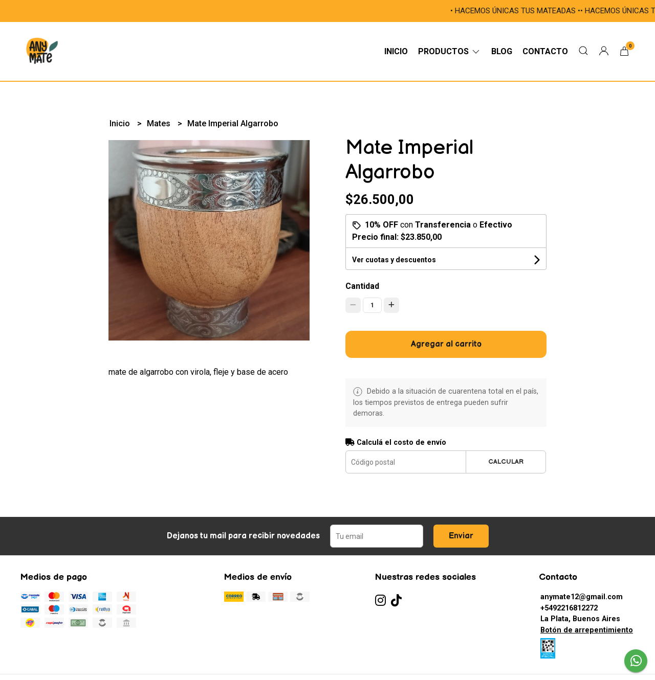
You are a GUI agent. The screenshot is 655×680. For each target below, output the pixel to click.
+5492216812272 (569, 608)
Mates (159, 123)
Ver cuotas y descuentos (394, 260)
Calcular (505, 462)
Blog (501, 51)
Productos (449, 51)
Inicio (396, 51)
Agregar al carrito (446, 344)
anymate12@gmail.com (581, 597)
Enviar (461, 536)
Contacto (545, 51)
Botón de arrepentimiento (586, 630)
